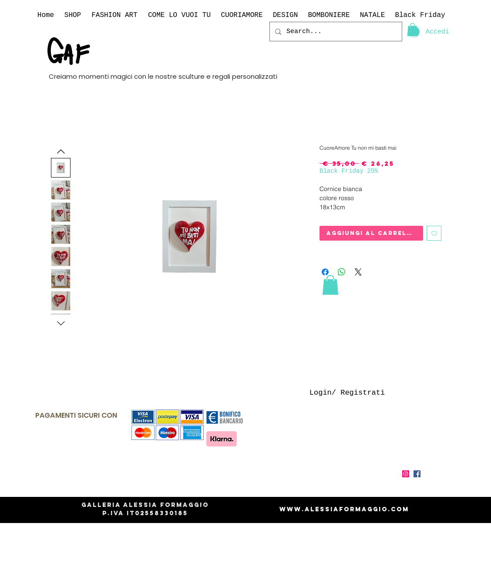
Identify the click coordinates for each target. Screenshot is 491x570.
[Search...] (334, 31)
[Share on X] (358, 272)
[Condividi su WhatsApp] (341, 272)
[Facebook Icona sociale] (417, 473)
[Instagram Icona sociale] (405, 473)
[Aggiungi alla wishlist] (434, 233)
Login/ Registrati (347, 393)
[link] (412, 29)
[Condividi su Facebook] (325, 272)
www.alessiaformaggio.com (344, 509)
